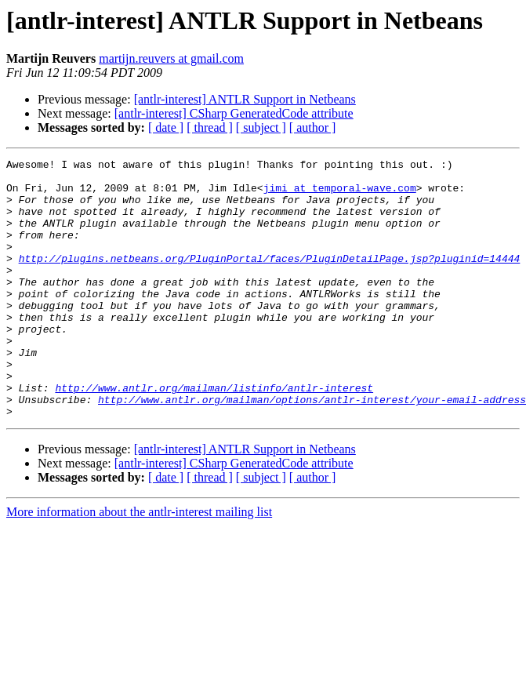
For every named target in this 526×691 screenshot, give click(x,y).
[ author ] (312, 127)
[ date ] (165, 127)
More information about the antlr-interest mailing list (139, 563)
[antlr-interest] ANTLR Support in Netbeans (245, 99)
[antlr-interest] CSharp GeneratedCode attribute (234, 113)
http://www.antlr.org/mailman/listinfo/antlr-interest (214, 434)
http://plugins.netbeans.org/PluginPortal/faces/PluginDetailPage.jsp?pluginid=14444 (270, 279)
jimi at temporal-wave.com (339, 194)
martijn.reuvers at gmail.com (171, 58)
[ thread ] (210, 127)
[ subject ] (261, 127)
